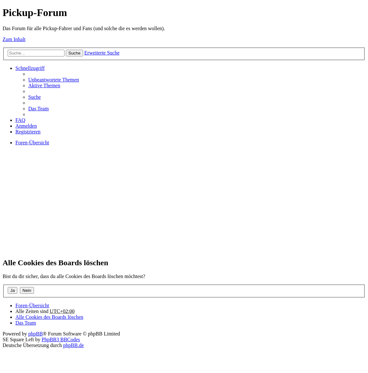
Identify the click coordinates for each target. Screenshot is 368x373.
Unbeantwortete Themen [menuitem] (53, 79)
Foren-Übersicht (32, 305)
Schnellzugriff (30, 68)
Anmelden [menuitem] (26, 126)
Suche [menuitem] (34, 97)
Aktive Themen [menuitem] (44, 85)
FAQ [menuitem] (20, 120)
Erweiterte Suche (102, 52)
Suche (74, 53)
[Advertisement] (184, 207)
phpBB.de (73, 345)
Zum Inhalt (14, 39)
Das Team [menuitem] (38, 108)
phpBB (35, 333)
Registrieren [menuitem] (27, 131)
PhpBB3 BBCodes (61, 339)
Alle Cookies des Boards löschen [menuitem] (49, 317)
